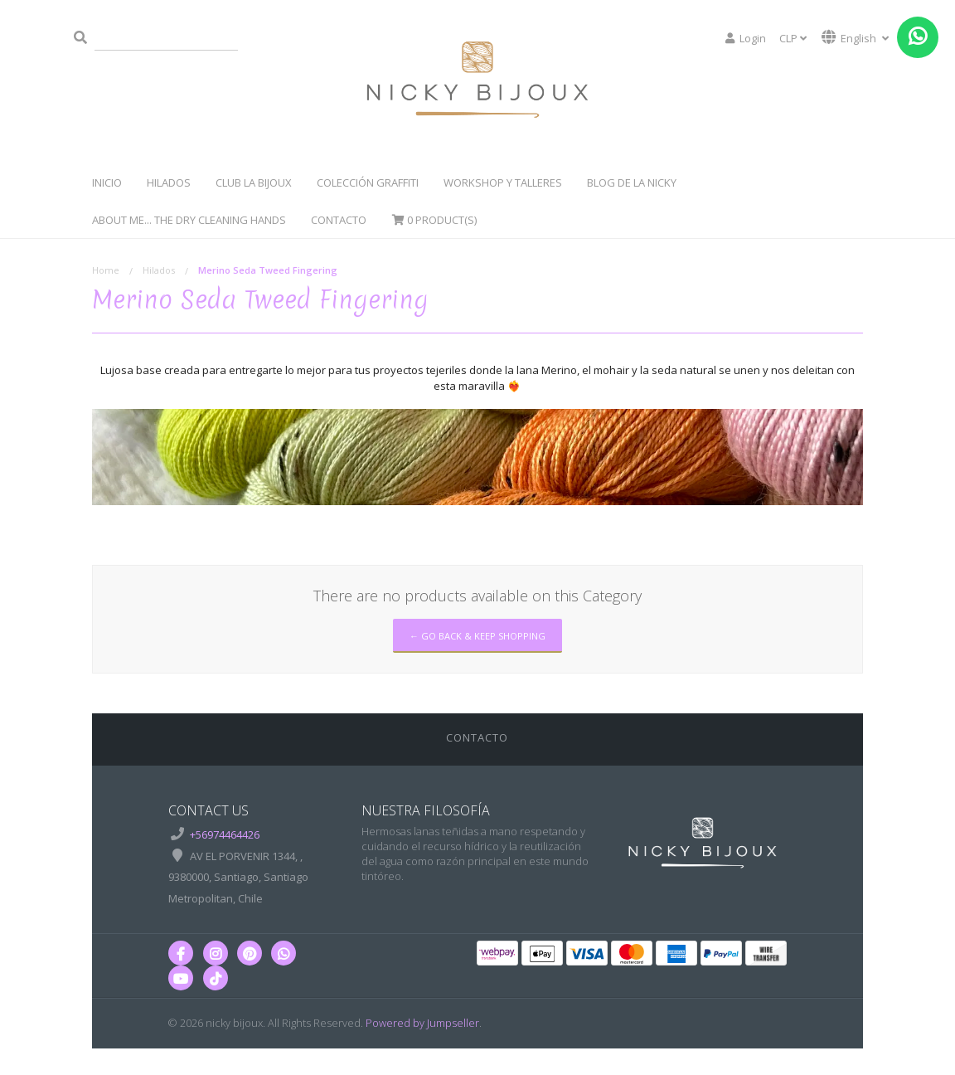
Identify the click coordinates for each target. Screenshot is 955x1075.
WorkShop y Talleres (503, 182)
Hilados (169, 182)
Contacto (338, 219)
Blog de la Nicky (631, 182)
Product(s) (434, 219)
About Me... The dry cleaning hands (189, 219)
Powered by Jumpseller (422, 1022)
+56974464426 (224, 834)
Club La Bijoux (254, 182)
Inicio (107, 182)
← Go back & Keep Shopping (477, 636)
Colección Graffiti (368, 182)
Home (105, 270)
